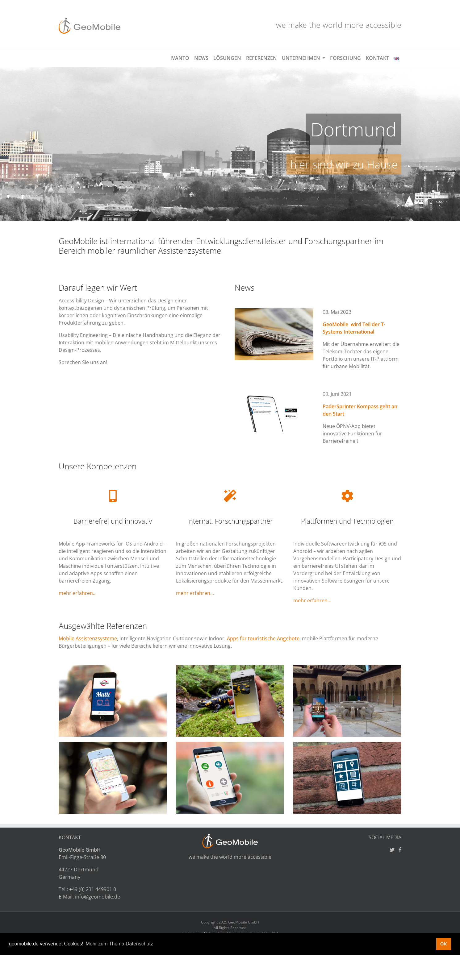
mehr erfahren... (78, 593)
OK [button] (443, 943)
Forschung (345, 58)
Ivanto (179, 58)
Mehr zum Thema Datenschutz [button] (119, 943)
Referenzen (261, 58)
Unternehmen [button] (301, 58)
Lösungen (227, 58)
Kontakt (377, 58)
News (201, 58)
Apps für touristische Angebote (263, 638)
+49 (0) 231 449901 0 (92, 889)
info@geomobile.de (97, 896)
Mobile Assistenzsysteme (88, 638)
